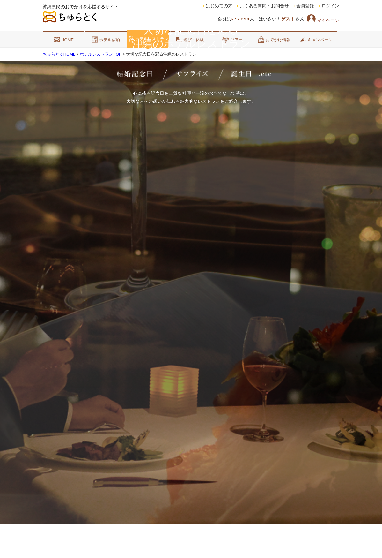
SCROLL (191, 507)
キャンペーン (316, 39)
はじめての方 (219, 6)
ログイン (330, 6)
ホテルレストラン (148, 38)
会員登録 (305, 6)
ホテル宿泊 (106, 39)
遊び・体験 (190, 39)
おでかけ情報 (274, 39)
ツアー (232, 39)
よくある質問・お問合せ (264, 6)
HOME (64, 39)
